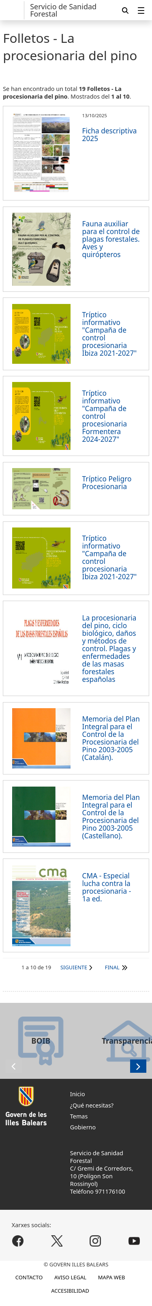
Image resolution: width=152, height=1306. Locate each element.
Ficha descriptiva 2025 (109, 134)
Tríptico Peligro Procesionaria (107, 482)
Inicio (77, 1094)
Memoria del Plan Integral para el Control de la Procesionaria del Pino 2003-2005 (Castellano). (111, 816)
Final (112, 967)
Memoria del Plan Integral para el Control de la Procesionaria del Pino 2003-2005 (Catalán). (111, 738)
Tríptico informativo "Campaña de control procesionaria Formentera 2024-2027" (104, 416)
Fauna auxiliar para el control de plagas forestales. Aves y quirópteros (111, 239)
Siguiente (73, 967)
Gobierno (83, 1127)
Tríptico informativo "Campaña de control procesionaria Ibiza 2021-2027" (109, 334)
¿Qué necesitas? (91, 1105)
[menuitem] (141, 10)
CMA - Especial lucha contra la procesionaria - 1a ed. (106, 887)
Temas (79, 1116)
